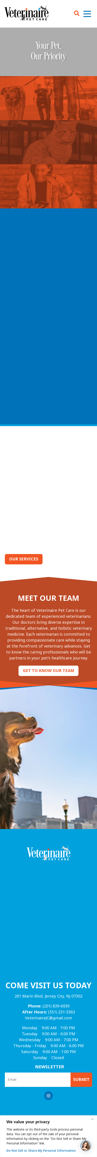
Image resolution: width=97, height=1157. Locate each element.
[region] (48, 1136)
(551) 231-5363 (48, 1012)
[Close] (92, 1119)
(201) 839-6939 (48, 1006)
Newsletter (49, 1067)
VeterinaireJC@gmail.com (48, 1018)
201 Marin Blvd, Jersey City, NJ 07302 (48, 996)
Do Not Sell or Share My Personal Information (41, 1150)
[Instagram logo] (48, 1095)
